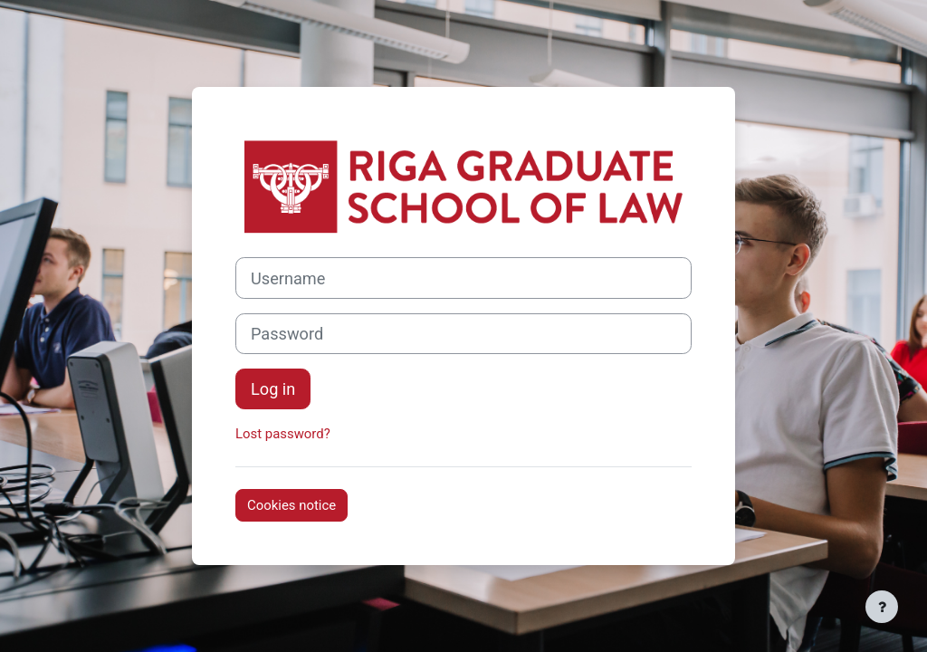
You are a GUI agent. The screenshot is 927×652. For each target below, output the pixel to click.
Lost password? (282, 434)
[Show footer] (881, 606)
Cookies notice (291, 505)
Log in (273, 388)
